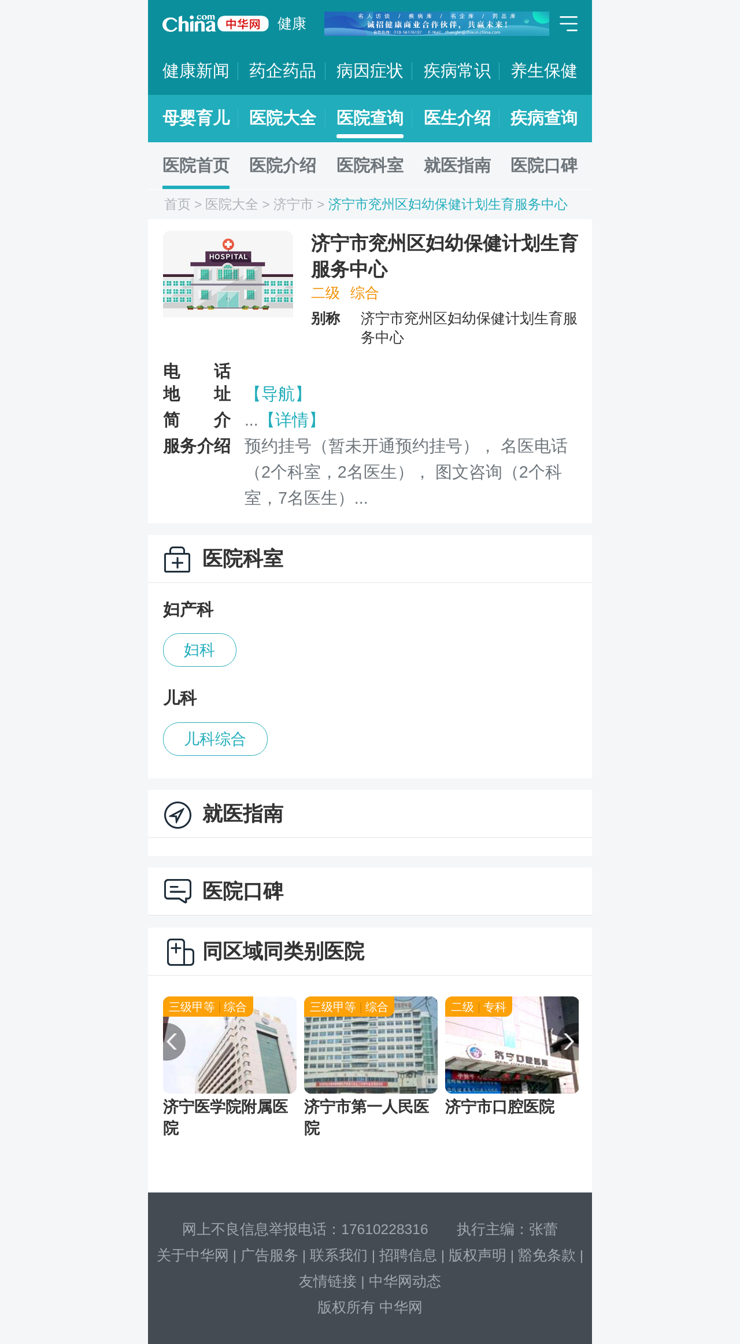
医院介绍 (282, 165)
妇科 (199, 650)
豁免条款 (547, 1255)
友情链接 (328, 1281)
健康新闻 (196, 70)
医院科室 (370, 165)
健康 (292, 23)
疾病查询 (544, 118)
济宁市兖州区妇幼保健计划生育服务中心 (448, 204)
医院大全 (282, 118)
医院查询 (370, 118)
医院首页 (196, 165)
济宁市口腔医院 (499, 1107)
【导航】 (278, 394)
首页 (177, 204)
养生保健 (544, 70)
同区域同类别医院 (283, 951)
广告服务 (269, 1255)
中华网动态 (405, 1281)
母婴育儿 (196, 118)
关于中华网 (193, 1255)
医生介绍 (457, 118)
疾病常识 (457, 70)
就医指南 (457, 165)
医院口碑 (544, 165)
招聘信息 (408, 1255)
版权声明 (477, 1255)
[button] (166, 1042)
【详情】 (291, 420)
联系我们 (339, 1255)
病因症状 (370, 70)
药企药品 (282, 70)
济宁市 (293, 204)
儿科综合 (215, 739)
